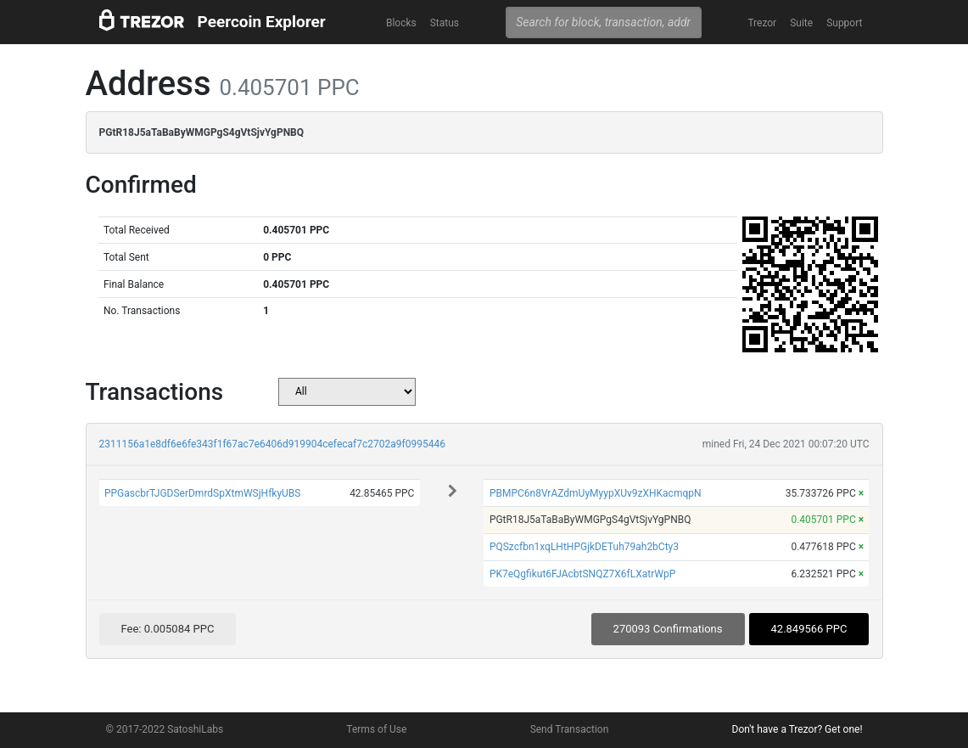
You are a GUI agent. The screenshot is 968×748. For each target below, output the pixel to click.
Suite (801, 23)
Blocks (401, 23)
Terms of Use (376, 729)
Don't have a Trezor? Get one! (797, 729)
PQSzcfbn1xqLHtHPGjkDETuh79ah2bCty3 (584, 547)
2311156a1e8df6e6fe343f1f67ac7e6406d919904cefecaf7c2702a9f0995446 (272, 444)
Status (444, 23)
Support (844, 23)
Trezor (761, 23)
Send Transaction (569, 729)
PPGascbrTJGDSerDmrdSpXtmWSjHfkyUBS (202, 493)
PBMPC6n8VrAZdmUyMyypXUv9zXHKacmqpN (596, 493)
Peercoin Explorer (262, 21)
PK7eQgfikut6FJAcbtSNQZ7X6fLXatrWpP (582, 574)
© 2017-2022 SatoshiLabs (165, 729)
